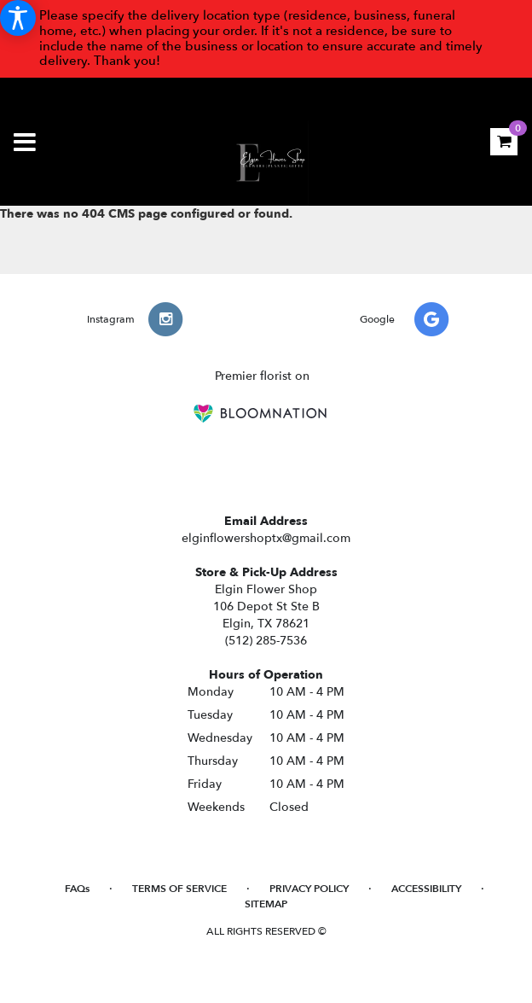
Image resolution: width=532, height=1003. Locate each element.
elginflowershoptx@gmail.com (266, 538)
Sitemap (266, 904)
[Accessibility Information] (18, 18)
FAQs (77, 888)
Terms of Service (179, 888)
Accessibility (426, 888)
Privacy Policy (309, 888)
